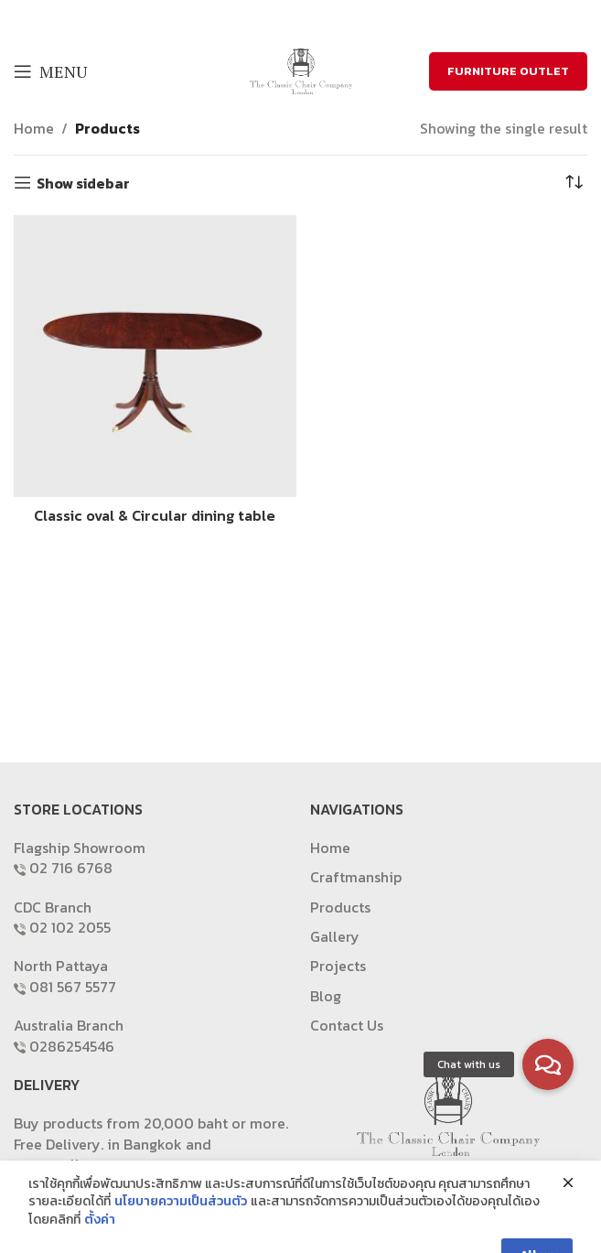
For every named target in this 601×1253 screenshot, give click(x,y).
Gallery (335, 936)
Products (107, 128)
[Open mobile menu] (50, 71)
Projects (338, 966)
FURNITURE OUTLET (508, 71)
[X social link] (286, 18)
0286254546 (71, 1046)
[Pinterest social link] (334, 18)
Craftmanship (356, 877)
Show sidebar (83, 182)
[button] (548, 1064)
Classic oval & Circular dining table (154, 515)
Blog (325, 996)
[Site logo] (301, 70)
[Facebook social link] (264, 18)
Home (34, 128)
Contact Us (346, 1025)
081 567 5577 (72, 987)
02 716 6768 (71, 868)
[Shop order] (573, 183)
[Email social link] (310, 18)
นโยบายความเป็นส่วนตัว (180, 1238)
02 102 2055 (70, 927)
